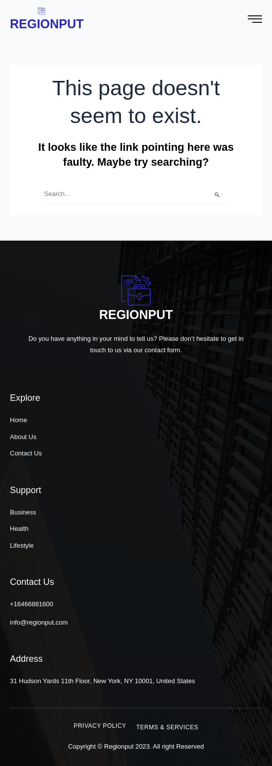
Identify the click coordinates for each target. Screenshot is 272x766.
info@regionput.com (39, 622)
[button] (99, 726)
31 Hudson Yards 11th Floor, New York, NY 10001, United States (102, 681)
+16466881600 (31, 604)
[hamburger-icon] (255, 20)
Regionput (47, 24)
